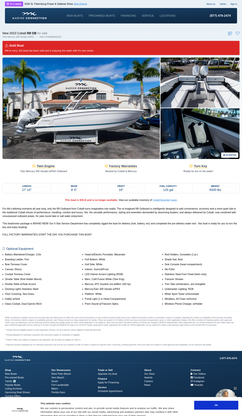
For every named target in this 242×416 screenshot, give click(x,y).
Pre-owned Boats (14, 377)
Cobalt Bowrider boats (165, 200)
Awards (148, 377)
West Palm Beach (61, 374)
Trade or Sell (105, 370)
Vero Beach (57, 377)
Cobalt (21, 33)
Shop (8, 370)
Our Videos (198, 374)
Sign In (233, 4)
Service (148, 15)
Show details (162, 410)
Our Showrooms (61, 370)
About (147, 370)
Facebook (197, 377)
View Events (80, 4)
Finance (102, 378)
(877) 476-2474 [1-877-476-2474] (220, 15)
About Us (210, 4)
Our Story (149, 374)
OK (216, 389)
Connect (195, 370)
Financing (128, 15)
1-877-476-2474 (228, 358)
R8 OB (31, 33)
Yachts (223, 4)
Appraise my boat (107, 374)
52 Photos (229, 155)
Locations (167, 15)
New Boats (75, 15)
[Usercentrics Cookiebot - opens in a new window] (19, 410)
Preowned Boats (102, 15)
